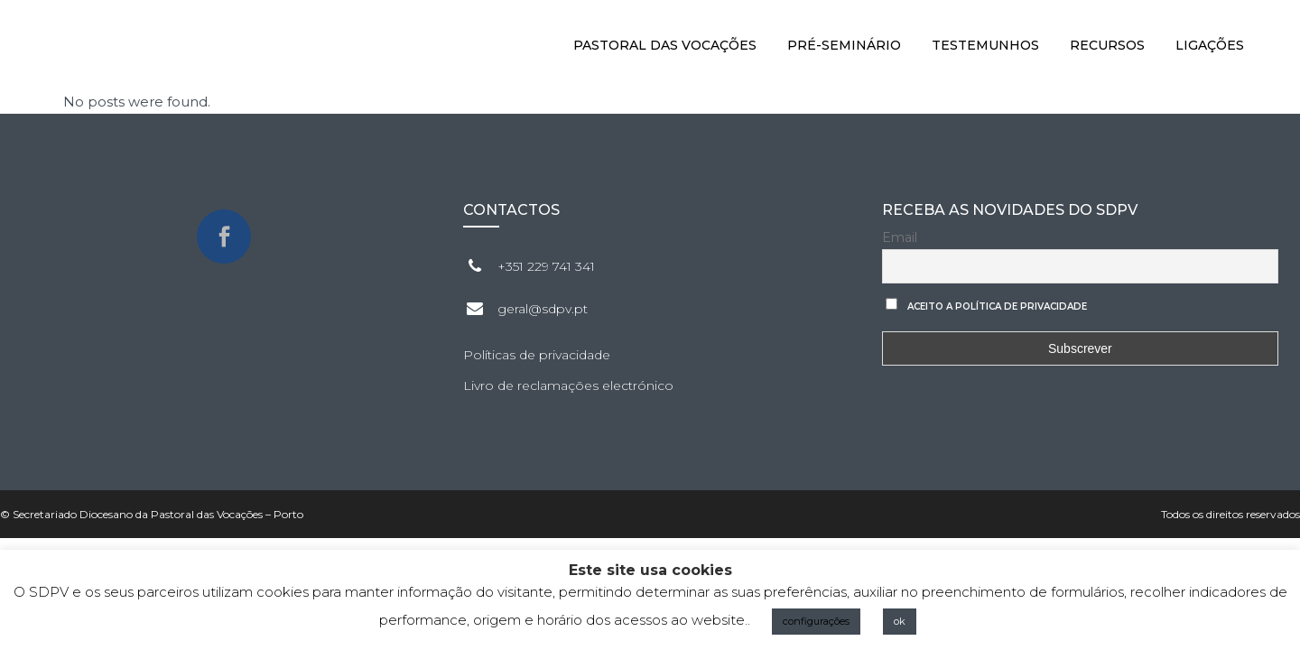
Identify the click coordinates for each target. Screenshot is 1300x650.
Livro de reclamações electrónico (568, 385)
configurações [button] (816, 621)
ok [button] (899, 621)
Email (899, 237)
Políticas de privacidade (536, 355)
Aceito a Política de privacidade (997, 306)
